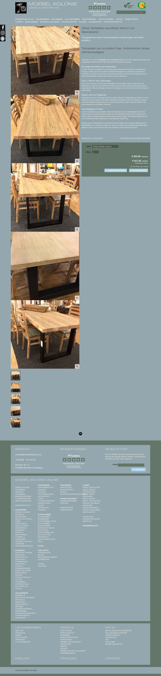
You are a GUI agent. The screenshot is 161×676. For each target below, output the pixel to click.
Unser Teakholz (67, 633)
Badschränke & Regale (67, 491)
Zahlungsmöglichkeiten (116, 633)
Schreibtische (44, 553)
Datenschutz (111, 637)
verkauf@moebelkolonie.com (28, 455)
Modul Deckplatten (91, 487)
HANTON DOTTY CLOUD (44, 497)
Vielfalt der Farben (91, 510)
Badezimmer (31, 22)
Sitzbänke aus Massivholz (21, 563)
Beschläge (87, 496)
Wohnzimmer (42, 19)
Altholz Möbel (106, 19)
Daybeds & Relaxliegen (20, 516)
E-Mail (115, 464)
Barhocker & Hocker (21, 574)
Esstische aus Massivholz (21, 558)
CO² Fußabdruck (22, 642)
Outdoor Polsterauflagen (46, 493)
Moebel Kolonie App (114, 644)
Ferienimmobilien (67, 653)
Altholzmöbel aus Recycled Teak (46, 534)
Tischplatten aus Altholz (23, 578)
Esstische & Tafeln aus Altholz (46, 529)
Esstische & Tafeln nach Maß (23, 554)
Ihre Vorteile (66, 631)
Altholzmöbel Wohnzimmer (44, 518)
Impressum (20, 640)
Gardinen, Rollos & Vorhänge (23, 543)
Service (63, 646)
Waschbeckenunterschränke (73, 494)
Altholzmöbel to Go (47, 521)
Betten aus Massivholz (20, 601)
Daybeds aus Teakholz (43, 509)
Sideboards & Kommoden (21, 529)
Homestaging (66, 640)
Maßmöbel (65, 635)
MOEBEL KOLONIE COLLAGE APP (73, 651)
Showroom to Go (24, 19)
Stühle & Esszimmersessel (23, 567)
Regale (41, 555)
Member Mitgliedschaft (70, 642)
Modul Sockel (89, 499)
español (113, 658)
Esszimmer (57, 19)
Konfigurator (69, 22)
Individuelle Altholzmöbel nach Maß (46, 539)
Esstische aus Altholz (21, 587)
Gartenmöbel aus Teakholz (45, 489)
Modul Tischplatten (92, 501)
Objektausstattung (69, 637)
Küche (119, 19)
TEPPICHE (64, 503)
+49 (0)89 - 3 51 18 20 (25, 460)
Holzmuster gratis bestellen (91, 520)
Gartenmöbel (89, 19)
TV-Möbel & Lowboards (20, 538)
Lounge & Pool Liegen (44, 504)
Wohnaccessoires (50, 22)
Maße (89, 146)
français (68, 658)
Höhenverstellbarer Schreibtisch (47, 558)
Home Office (131, 19)
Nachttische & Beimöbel (21, 605)
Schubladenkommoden (25, 613)
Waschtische (66, 487)
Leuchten (42, 566)
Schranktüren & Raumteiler (22, 617)
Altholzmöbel (21, 637)
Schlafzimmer (72, 19)
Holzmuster (95, 22)
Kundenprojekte (113, 22)
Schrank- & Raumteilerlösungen (24, 596)
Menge (88, 152)
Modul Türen (88, 494)
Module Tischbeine (91, 503)
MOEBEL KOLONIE (52, 4)
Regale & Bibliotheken (21, 534)
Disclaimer (110, 642)
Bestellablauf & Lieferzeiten (118, 631)
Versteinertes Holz (24, 546)
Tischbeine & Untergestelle (22, 583)
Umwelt (18, 635)
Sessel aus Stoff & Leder (23, 520)
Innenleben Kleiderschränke (90, 506)
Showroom (20, 633)
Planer (83, 22)
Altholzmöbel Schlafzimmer (44, 525)
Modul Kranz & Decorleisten (89, 491)
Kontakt (64, 649)
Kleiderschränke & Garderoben (23, 610)
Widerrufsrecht (112, 635)
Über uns (19, 631)
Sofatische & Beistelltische (21, 525)
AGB (107, 640)
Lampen (19, 22)
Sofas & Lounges (22, 512)
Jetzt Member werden (141, 163)
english (22, 658)
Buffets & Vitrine (23, 570)
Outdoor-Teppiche (46, 501)
